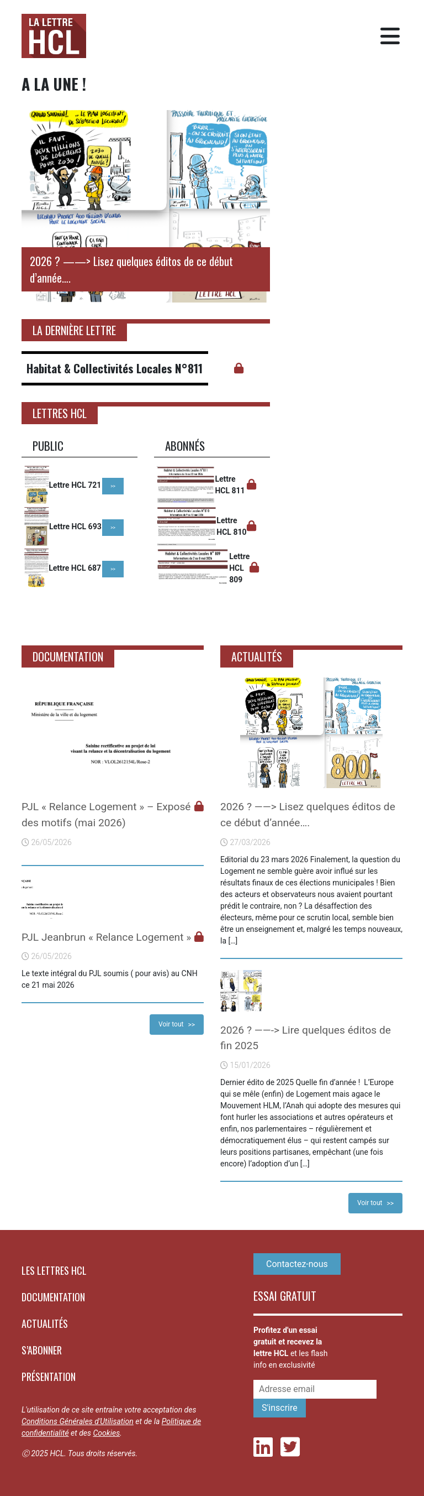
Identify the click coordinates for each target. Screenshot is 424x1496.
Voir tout (170, 1024)
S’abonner (42, 1350)
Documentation (53, 1297)
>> (112, 486)
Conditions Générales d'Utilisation (78, 1421)
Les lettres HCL (54, 1270)
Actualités (45, 1323)
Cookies (106, 1433)
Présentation (49, 1376)
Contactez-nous (297, 1264)
